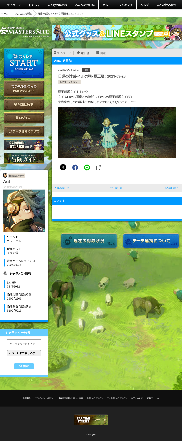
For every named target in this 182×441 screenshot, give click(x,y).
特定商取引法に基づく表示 (71, 398)
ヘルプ (144, 5)
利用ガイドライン (95, 398)
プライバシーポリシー (45, 398)
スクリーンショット (69, 82)
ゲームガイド (24, 158)
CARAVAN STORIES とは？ (24, 144)
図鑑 (103, 53)
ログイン (24, 117)
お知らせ (34, 5)
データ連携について (24, 131)
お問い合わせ (137, 398)
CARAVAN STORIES (91, 420)
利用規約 (27, 398)
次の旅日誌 (170, 188)
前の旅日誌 (63, 188)
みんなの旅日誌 (85, 5)
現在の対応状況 (166, 5)
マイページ (14, 5)
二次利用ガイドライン (117, 398)
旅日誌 (85, 53)
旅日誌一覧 (116, 188)
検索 (26, 366)
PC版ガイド (24, 104)
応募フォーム (153, 398)
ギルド (106, 5)
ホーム (4, 13)
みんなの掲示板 (57, 5)
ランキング (126, 5)
